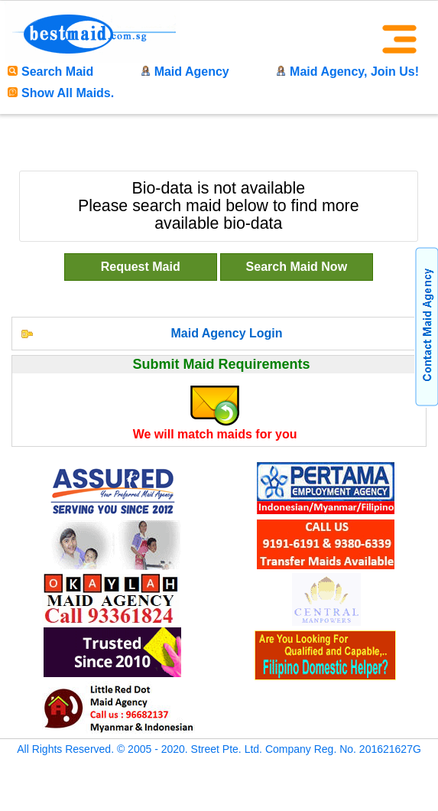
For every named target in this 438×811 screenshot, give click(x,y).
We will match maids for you (215, 434)
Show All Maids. (61, 92)
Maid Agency (185, 71)
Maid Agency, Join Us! (347, 71)
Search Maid (50, 71)
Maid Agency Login (226, 333)
